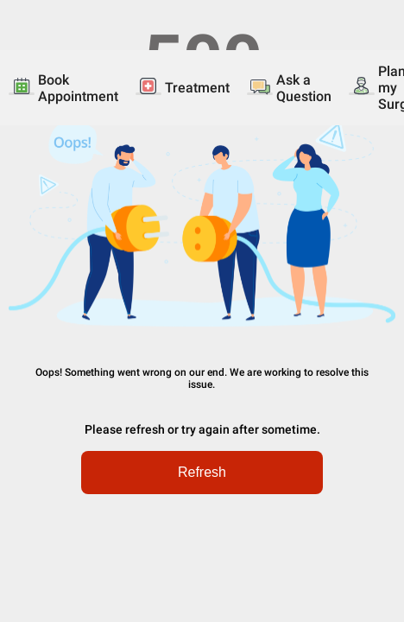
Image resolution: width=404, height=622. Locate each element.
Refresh (202, 472)
